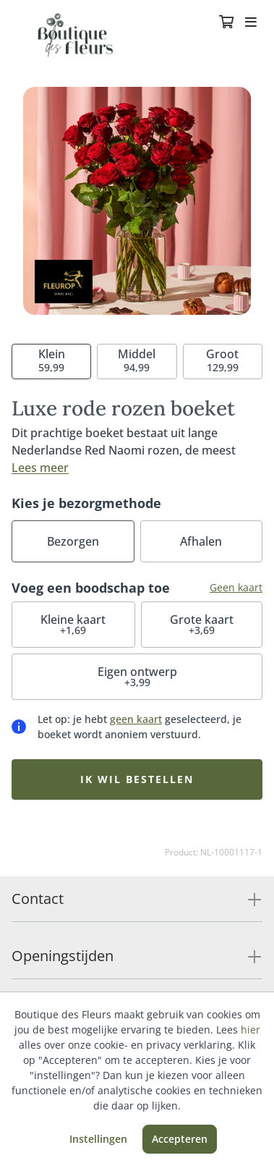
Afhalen (201, 541)
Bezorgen (73, 541)
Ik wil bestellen (137, 779)
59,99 (51, 360)
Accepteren (179, 1139)
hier (250, 1029)
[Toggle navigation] (250, 23)
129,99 (222, 360)
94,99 (136, 360)
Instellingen (98, 1139)
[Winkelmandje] (226, 23)
